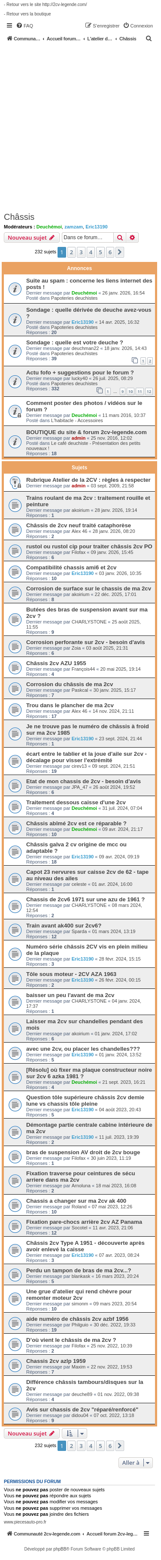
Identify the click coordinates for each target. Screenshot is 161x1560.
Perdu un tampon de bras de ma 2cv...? (78, 1270)
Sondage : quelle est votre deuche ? (74, 342)
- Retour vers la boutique (27, 14)
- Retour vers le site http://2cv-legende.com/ (45, 4)
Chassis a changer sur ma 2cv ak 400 (76, 1201)
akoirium (81, 510)
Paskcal (80, 690)
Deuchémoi (49, 226)
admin (78, 438)
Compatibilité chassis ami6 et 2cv (71, 567)
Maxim (78, 1366)
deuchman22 (85, 348)
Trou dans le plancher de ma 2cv (70, 705)
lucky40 (80, 378)
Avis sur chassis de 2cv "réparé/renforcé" (82, 1409)
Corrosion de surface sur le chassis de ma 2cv (88, 588)
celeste (79, 884)
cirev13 (79, 766)
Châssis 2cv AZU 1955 (56, 663)
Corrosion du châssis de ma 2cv (69, 684)
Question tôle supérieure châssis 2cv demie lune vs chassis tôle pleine (85, 1100)
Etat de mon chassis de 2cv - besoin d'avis (83, 781)
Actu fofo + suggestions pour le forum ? (80, 372)
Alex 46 (80, 531)
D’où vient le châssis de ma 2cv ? (71, 1340)
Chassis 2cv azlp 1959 (56, 1361)
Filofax (78, 552)
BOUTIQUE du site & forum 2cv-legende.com (86, 432)
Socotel (80, 1227)
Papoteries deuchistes (74, 298)
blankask (81, 1276)
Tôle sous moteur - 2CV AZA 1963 (71, 974)
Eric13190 (96, 226)
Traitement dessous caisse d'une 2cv (76, 802)
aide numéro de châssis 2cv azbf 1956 (77, 1319)
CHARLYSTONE (89, 621)
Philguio (80, 1324)
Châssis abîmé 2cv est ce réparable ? (76, 823)
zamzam (73, 226)
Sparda (79, 931)
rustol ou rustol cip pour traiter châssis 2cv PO (89, 546)
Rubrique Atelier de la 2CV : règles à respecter (88, 480)
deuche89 (82, 1394)
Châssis (19, 217)
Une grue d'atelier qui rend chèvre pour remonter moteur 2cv (79, 1294)
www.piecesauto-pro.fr (25, 1522)
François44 (83, 669)
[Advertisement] (80, 126)
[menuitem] (24, 26)
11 (139, 391)
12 (149, 391)
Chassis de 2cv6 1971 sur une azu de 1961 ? (85, 899)
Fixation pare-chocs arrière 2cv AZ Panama (84, 1222)
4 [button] (90, 252)
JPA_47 (80, 787)
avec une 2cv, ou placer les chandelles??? (83, 1049)
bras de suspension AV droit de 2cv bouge (83, 1152)
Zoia (76, 648)
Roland (79, 1206)
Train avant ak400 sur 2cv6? (63, 925)
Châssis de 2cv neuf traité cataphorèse (78, 525)
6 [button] (110, 252)
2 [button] (71, 252)
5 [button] (100, 252)
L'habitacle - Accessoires (77, 420)
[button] (119, 252)
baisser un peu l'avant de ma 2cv (70, 995)
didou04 (80, 1415)
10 (130, 391)
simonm (80, 1303)
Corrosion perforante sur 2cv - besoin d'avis (85, 642)
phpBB (59, 1549)
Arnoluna (81, 1185)
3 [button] (80, 252)
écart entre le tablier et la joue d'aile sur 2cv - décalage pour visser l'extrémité (86, 757)
